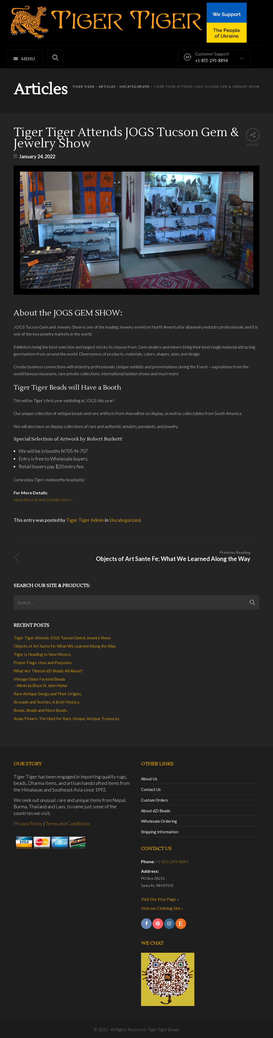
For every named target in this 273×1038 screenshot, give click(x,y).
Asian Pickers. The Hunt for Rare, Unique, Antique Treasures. (67, 718)
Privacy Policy (28, 823)
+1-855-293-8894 (171, 861)
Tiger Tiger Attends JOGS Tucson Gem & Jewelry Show (62, 637)
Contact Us (151, 789)
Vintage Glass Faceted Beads (40, 682)
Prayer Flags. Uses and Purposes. (43, 662)
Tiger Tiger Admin (85, 520)
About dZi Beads (155, 810)
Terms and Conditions (68, 823)
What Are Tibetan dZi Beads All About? (48, 670)
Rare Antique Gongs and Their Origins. (48, 693)
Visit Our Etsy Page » (160, 899)
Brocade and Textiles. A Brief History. (47, 702)
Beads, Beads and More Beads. (40, 710)
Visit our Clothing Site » (162, 908)
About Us (149, 778)
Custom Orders (154, 800)
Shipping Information (159, 831)
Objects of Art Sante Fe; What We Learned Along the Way (139, 555)
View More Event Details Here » (43, 499)
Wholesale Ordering (159, 821)
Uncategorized (124, 520)
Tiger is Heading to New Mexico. (42, 654)
